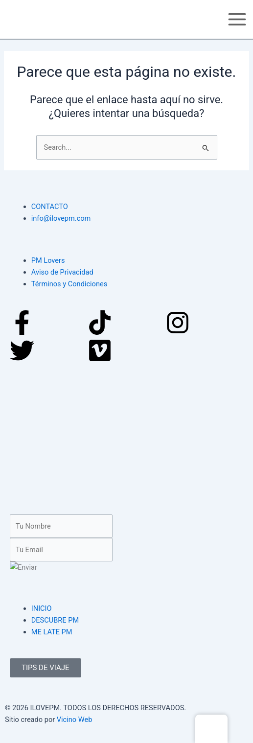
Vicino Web (74, 719)
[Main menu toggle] (237, 19)
